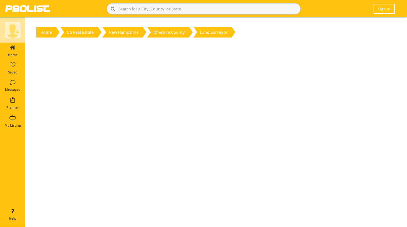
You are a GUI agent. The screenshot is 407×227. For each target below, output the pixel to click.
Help (13, 215)
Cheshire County (169, 32)
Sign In (384, 9)
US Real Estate (80, 32)
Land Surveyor (213, 32)
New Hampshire (124, 32)
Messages (13, 86)
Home (13, 51)
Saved (13, 68)
